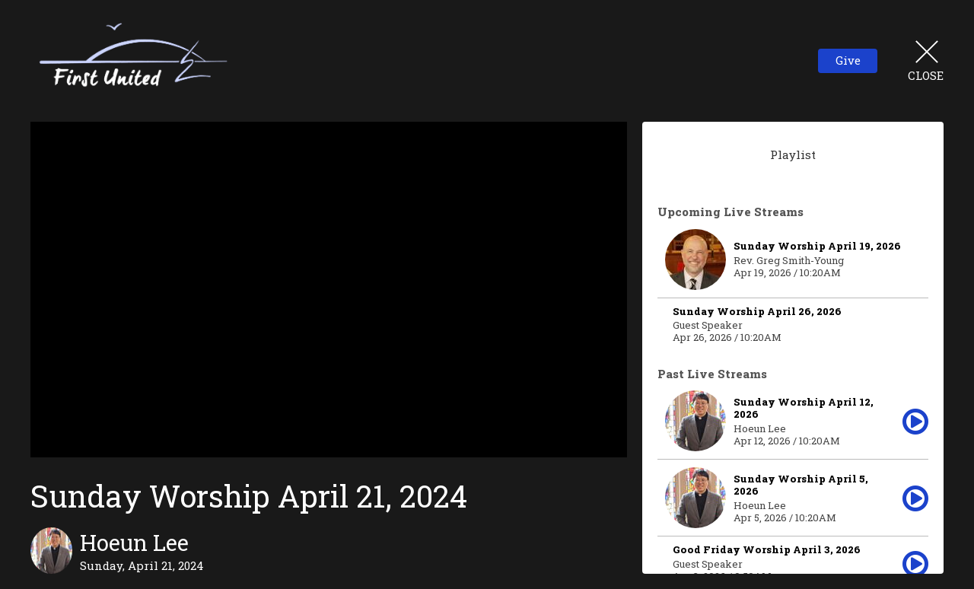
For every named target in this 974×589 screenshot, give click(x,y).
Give (848, 60)
